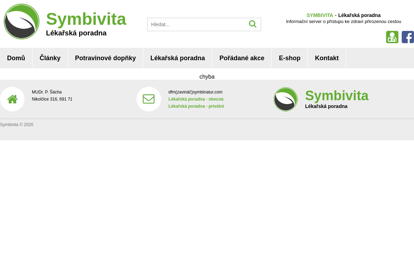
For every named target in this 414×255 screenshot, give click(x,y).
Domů (16, 58)
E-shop (289, 58)
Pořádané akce (241, 58)
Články (50, 58)
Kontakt (327, 58)
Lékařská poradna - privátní (196, 106)
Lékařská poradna (177, 58)
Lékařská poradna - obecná (195, 99)
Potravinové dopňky (105, 58)
